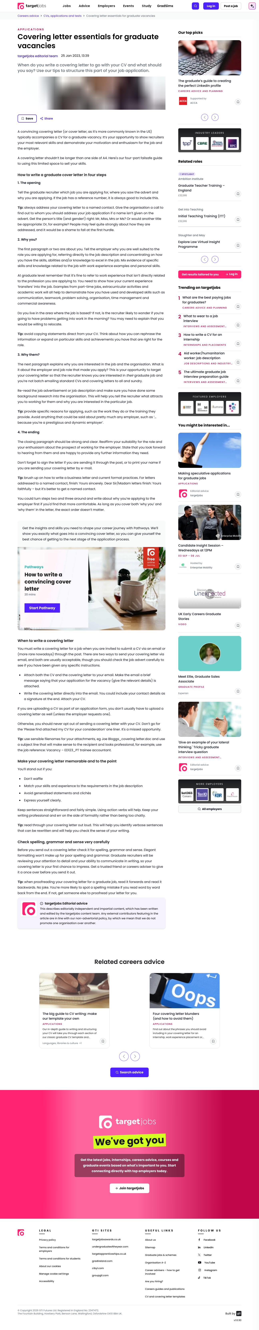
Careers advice (28, 16)
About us (150, 1240)
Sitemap (150, 1247)
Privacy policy (47, 1240)
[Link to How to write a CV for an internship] (212, 340)
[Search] (195, 6)
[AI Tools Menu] (252, 6)
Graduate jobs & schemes (160, 1255)
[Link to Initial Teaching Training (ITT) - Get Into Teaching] (209, 213)
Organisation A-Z (155, 1262)
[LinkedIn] (205, 1247)
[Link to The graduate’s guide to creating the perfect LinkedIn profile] (209, 73)
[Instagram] (207, 1270)
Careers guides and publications (165, 1289)
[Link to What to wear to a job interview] (212, 321)
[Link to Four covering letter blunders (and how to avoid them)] (184, 1010)
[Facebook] (206, 1239)
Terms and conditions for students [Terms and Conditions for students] (60, 1258)
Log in (211, 6)
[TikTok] (204, 1277)
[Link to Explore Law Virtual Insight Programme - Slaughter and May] (209, 239)
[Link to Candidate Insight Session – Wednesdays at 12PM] (209, 537)
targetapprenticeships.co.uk (109, 1254)
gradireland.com (102, 1261)
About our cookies (50, 1266)
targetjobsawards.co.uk (106, 1239)
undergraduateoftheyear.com (110, 1246)
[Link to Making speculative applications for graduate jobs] (209, 465)
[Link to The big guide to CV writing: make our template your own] (74, 1010)
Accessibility (46, 1281)
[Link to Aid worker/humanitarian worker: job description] (212, 358)
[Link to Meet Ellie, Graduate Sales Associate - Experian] (209, 665)
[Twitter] (205, 1254)
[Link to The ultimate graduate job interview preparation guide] (212, 377)
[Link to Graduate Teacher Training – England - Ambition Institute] (209, 183)
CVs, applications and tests (63, 16)
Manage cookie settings (54, 1273)
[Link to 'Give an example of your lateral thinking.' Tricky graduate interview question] (209, 737)
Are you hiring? (154, 1281)
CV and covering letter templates (165, 1296)
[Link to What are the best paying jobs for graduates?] (211, 302)
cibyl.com (98, 1268)
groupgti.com (100, 1275)
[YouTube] (206, 1262)
